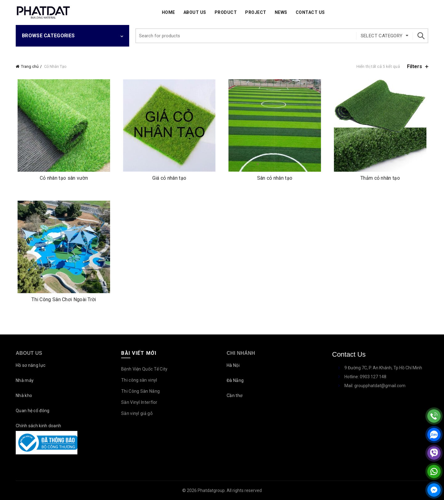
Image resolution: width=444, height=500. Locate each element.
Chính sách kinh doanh (38, 425)
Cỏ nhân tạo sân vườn (64, 178)
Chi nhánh (241, 353)
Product (226, 12)
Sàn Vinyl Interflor (139, 402)
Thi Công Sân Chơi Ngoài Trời (63, 299)
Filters (414, 66)
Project (255, 12)
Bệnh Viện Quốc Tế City (144, 369)
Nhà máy (25, 380)
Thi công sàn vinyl (139, 380)
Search (420, 36)
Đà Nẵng (235, 380)
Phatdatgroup (211, 490)
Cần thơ (234, 395)
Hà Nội (233, 365)
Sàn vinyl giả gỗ (137, 413)
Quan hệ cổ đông (33, 410)
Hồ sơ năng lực (30, 365)
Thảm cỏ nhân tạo (380, 178)
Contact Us (310, 12)
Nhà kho (24, 395)
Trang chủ (30, 66)
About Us (194, 12)
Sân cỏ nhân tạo (275, 178)
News (281, 12)
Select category (382, 36)
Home (168, 12)
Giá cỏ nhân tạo (169, 178)
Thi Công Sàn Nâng (140, 391)
